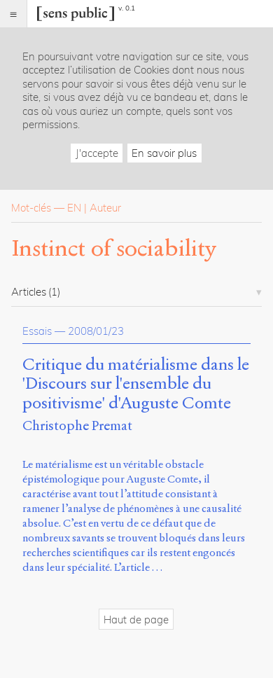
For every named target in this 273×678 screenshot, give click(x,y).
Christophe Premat (77, 425)
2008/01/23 (96, 331)
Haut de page (136, 619)
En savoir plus (164, 153)
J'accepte (97, 153)
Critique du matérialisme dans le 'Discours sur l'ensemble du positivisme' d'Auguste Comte (135, 384)
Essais (37, 331)
